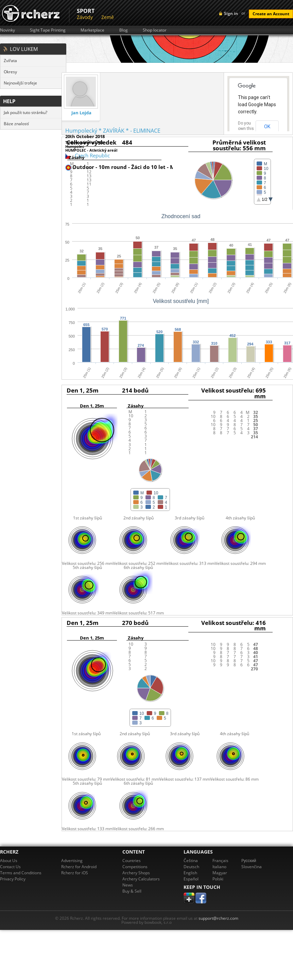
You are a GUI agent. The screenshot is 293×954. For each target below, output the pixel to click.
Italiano (219, 867)
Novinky (7, 30)
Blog (123, 30)
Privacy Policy (12, 879)
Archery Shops (136, 873)
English (190, 873)
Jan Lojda (81, 113)
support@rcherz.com (218, 918)
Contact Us (10, 867)
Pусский (248, 860)
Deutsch (191, 867)
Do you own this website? (246, 128)
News (127, 885)
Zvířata (10, 60)
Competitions (135, 867)
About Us (8, 860)
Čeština (191, 860)
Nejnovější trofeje (20, 83)
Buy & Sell (131, 891)
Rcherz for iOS (74, 873)
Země (107, 17)
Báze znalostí (16, 124)
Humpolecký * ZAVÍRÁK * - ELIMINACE (112, 130)
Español (191, 879)
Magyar (219, 873)
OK (267, 126)
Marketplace (92, 30)
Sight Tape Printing (48, 30)
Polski (217, 879)
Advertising (72, 860)
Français (220, 860)
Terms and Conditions (20, 873)
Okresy (10, 72)
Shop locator (155, 30)
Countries (131, 860)
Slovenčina (251, 867)
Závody (85, 17)
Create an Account (271, 14)
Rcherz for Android (79, 867)
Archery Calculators (141, 879)
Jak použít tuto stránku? (25, 112)
